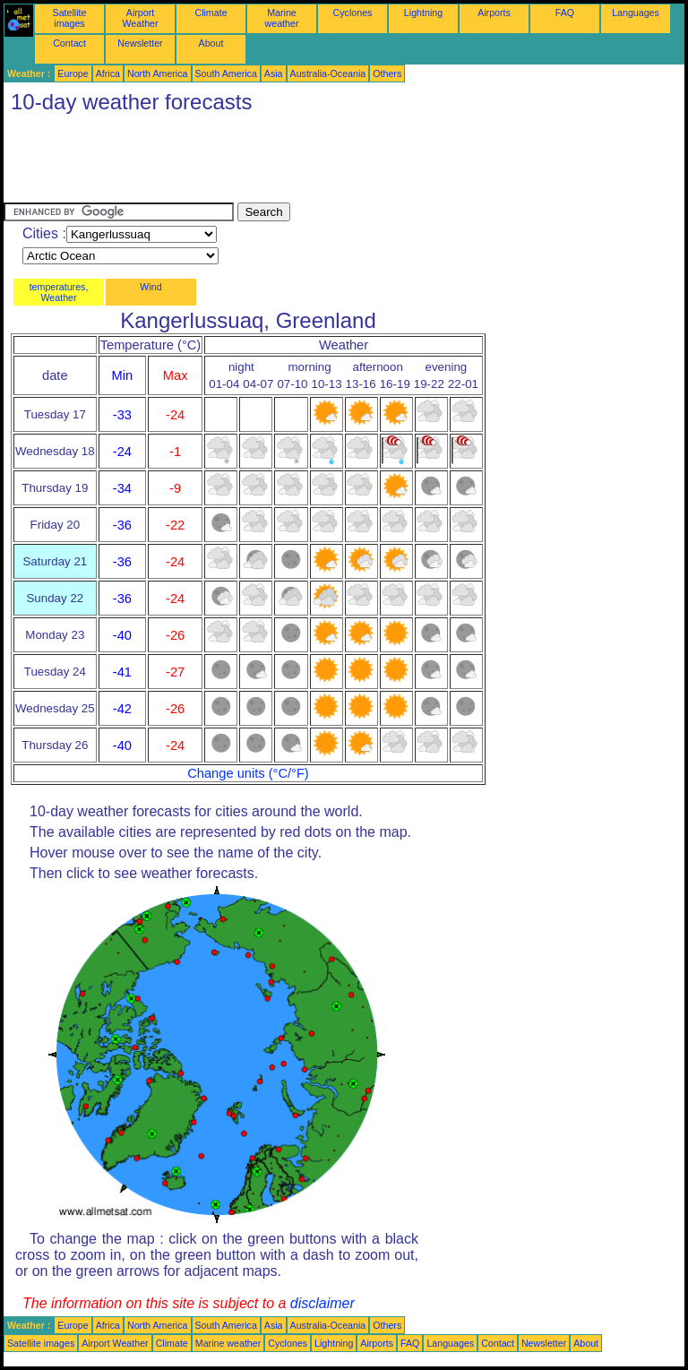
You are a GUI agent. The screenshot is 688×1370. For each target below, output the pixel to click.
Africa (108, 73)
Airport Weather (140, 18)
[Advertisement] (330, 162)
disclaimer (322, 1303)
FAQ (564, 12)
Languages (635, 12)
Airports (494, 12)
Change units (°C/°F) (248, 773)
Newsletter (139, 43)
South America (226, 73)
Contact (69, 43)
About (211, 43)
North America (157, 73)
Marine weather (282, 18)
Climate (210, 12)
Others (387, 73)
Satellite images (70, 18)
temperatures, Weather (59, 292)
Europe (72, 73)
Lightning (423, 12)
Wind (150, 286)
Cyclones (353, 12)
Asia (273, 73)
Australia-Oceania (328, 73)
